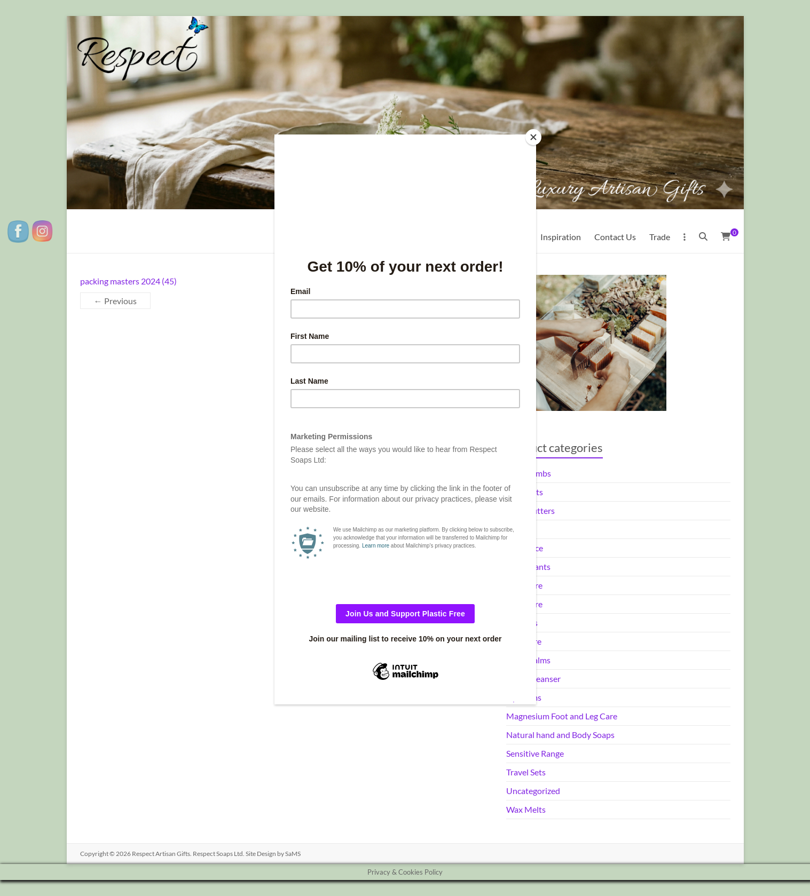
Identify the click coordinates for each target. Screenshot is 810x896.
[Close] (533, 137)
